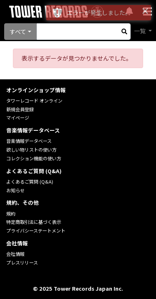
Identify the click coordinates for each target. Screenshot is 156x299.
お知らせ (15, 190)
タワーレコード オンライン (34, 100)
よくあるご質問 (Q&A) (29, 181)
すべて (18, 31)
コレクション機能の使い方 (33, 158)
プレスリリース (22, 262)
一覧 (140, 31)
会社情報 (15, 253)
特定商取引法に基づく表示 (33, 221)
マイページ (17, 117)
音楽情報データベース (29, 140)
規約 (10, 213)
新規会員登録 (20, 109)
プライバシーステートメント (35, 230)
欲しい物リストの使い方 (31, 149)
